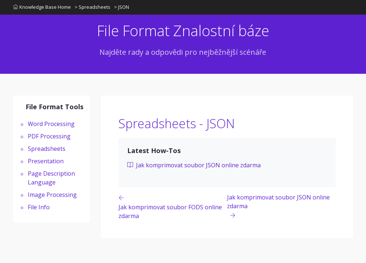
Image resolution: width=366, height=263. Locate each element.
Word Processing (51, 124)
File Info (39, 207)
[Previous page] (172, 206)
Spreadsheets (46, 149)
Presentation (46, 161)
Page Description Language (51, 177)
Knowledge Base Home (42, 7)
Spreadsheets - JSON (176, 123)
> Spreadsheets (92, 7)
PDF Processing (49, 136)
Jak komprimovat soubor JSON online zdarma (194, 165)
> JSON (121, 7)
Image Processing (52, 195)
